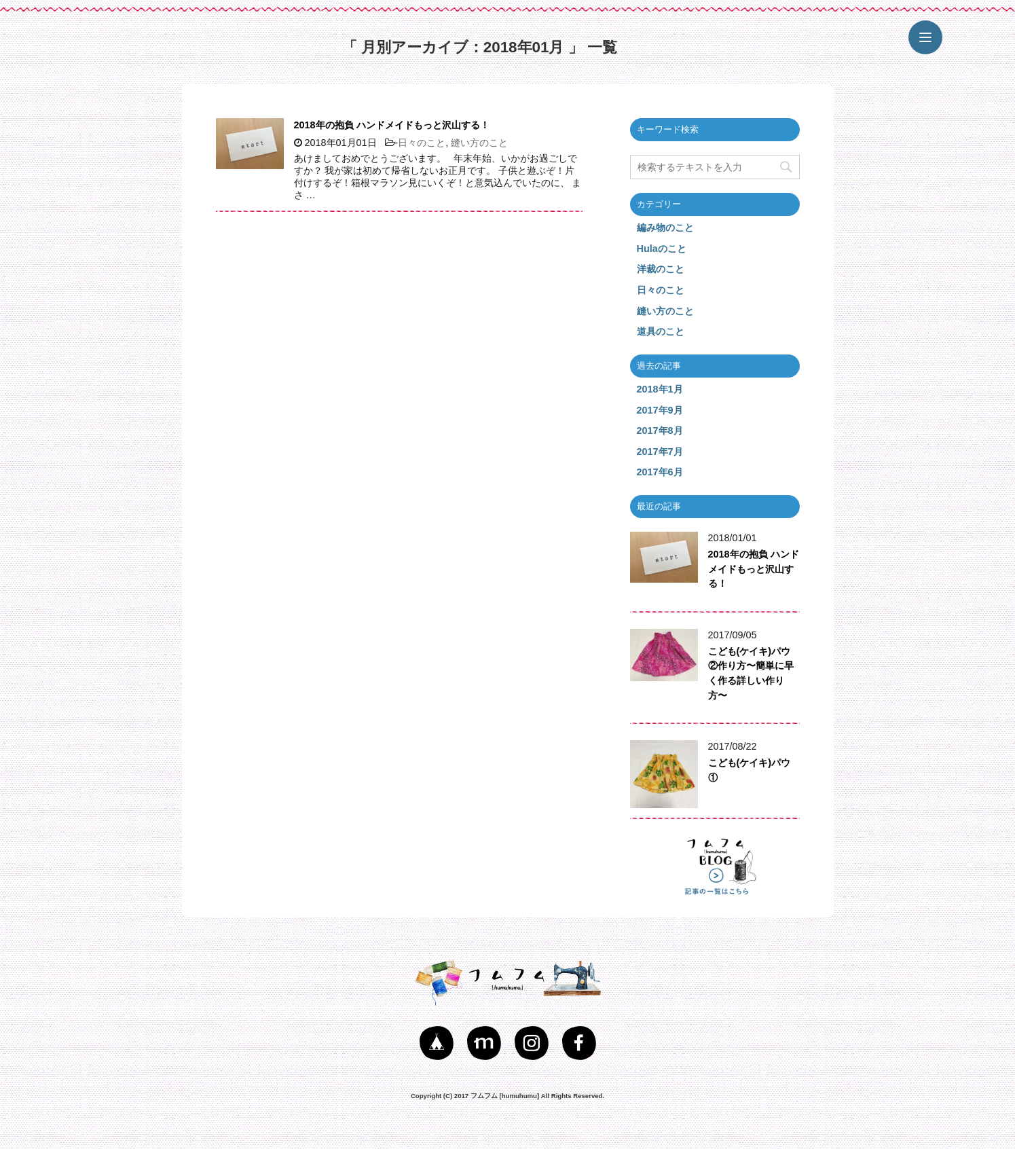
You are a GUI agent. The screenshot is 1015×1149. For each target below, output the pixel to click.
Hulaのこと (661, 248)
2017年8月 (660, 430)
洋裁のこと (660, 268)
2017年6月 (660, 472)
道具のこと (660, 331)
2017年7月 (660, 451)
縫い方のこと (479, 142)
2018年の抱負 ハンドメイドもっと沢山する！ (392, 125)
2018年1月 (660, 389)
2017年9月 (660, 410)
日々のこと (421, 142)
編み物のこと (665, 227)
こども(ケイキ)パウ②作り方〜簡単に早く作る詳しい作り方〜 (751, 673)
